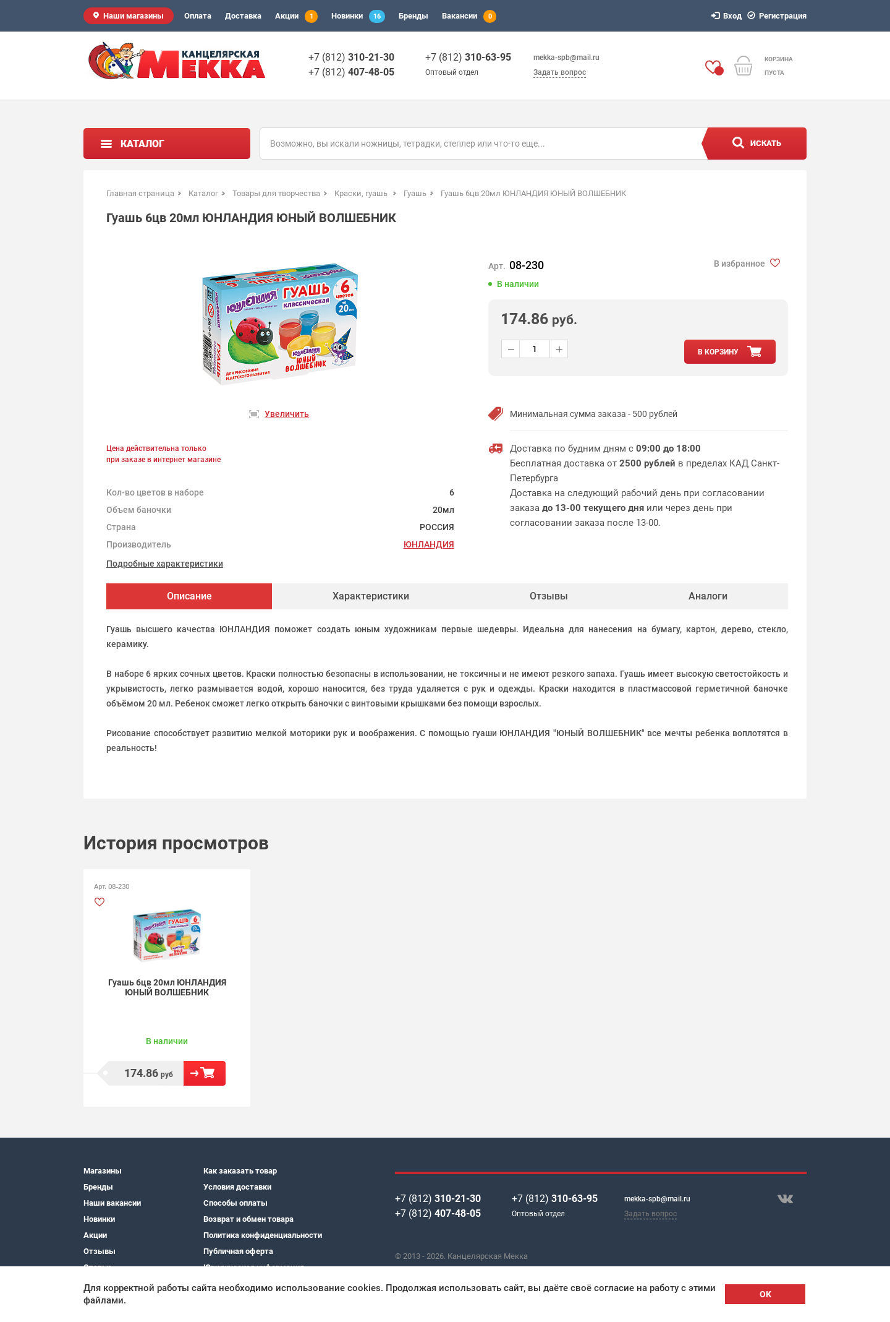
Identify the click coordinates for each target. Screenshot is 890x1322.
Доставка (243, 15)
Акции (296, 16)
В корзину (205, 1073)
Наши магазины (133, 15)
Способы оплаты (235, 1203)
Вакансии (469, 16)
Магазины (102, 1170)
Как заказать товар (240, 1170)
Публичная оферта (238, 1251)
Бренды (413, 15)
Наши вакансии (112, 1203)
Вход (728, 15)
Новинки (358, 16)
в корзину (718, 352)
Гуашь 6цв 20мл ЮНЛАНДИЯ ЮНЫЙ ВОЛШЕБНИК (167, 987)
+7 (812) (351, 57)
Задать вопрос (559, 72)
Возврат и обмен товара (248, 1219)
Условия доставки (237, 1186)
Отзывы (99, 1251)
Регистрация (779, 15)
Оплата (197, 15)
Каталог (142, 144)
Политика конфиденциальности (262, 1235)
